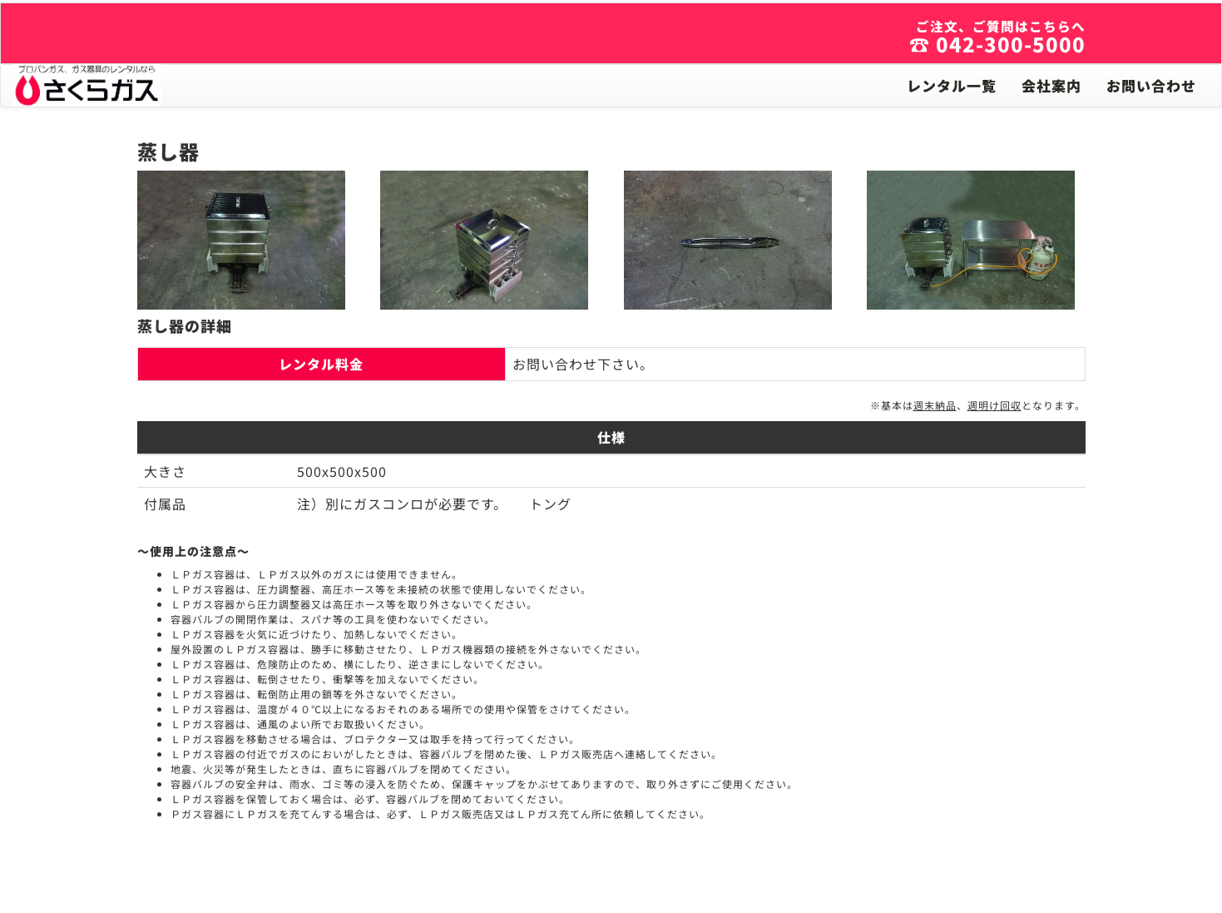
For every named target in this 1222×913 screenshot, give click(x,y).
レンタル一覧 (952, 85)
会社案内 (1051, 85)
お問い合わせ (1151, 85)
